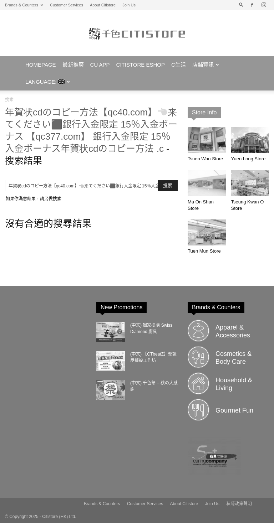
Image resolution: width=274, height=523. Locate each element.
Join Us (129, 5)
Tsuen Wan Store (205, 158)
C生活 (178, 65)
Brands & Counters (24, 5)
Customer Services (66, 5)
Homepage (40, 65)
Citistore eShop (140, 65)
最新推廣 (73, 65)
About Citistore (103, 5)
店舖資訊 (205, 65)
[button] (241, 5)
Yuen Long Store (248, 158)
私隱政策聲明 (239, 503)
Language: (47, 82)
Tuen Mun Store (204, 251)
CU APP (100, 65)
